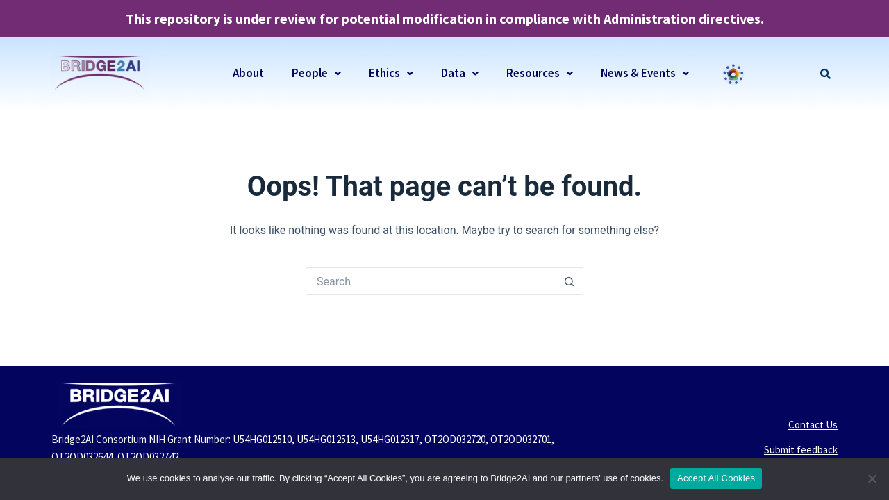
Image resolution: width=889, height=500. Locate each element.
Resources (539, 73)
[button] (316, 73)
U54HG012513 (326, 439)
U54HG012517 (389, 439)
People (316, 73)
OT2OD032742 (147, 456)
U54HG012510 (262, 439)
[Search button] (569, 281)
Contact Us (813, 424)
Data (460, 73)
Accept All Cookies (716, 478)
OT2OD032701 (520, 439)
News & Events (645, 73)
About (248, 73)
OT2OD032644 (82, 456)
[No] (872, 478)
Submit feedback (801, 449)
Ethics (391, 73)
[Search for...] (431, 281)
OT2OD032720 (454, 439)
